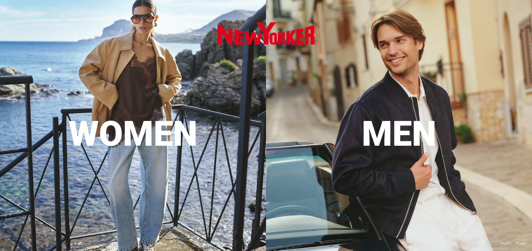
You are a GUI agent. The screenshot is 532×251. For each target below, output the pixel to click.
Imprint (505, 243)
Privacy (521, 243)
